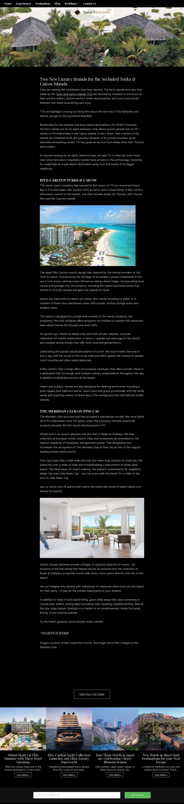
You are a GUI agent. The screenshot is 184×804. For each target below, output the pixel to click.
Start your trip (137, 795)
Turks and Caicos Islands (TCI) (74, 94)
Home (8, 3)
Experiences (23, 3)
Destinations (42, 3)
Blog (57, 3)
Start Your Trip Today (92, 694)
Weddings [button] (72, 3)
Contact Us (89, 3)
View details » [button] (23, 775)
